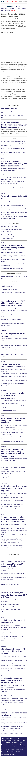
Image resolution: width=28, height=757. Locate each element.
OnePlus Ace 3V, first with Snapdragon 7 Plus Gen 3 (14, 660)
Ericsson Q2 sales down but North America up (13, 394)
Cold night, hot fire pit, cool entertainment (13, 621)
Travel (6, 8)
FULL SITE (19, 751)
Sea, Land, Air (12, 8)
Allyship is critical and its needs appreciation (12, 508)
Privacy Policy (19, 749)
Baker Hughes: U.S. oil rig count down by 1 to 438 (13, 205)
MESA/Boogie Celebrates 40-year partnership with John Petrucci (13, 651)
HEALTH (3, 675)
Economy (3, 6)
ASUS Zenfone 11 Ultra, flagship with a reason (12, 663)
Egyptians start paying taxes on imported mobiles (13, 234)
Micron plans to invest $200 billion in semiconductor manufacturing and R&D (13, 303)
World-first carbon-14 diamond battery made (12, 733)
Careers (23, 5)
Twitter (6, 751)
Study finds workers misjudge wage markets (12, 497)
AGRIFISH (3, 446)
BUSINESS (3, 193)
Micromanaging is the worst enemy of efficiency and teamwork (13, 420)
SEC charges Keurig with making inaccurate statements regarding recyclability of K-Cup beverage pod (14, 547)
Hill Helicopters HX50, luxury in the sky (10, 604)
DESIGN (3, 617)
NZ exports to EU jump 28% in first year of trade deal (14, 380)
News (2, 5)
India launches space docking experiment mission (13, 730)
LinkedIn (12, 751)
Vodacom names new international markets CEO (13, 343)
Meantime (7, 10)
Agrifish (18, 6)
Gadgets (24, 8)
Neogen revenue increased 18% (9, 108)
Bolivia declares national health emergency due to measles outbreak (11, 680)
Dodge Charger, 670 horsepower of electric (11, 612)
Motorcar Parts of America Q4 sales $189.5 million (13, 400)
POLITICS (3, 242)
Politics (12, 5)
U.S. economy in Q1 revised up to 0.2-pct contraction (14, 373)
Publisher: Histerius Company (8, 754)
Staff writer (4, 19)
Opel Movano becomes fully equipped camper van (13, 606)
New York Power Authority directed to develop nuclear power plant (13, 247)
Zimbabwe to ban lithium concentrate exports (12, 268)
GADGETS (3, 646)
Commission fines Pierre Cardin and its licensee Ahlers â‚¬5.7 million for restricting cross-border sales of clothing (14, 530)
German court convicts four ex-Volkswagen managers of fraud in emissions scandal (13, 519)
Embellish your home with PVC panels (10, 625)
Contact (12, 749)
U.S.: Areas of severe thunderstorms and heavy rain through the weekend (14, 125)
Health (2, 10)
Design (19, 8)
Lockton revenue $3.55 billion (8, 398)
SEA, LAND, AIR (5, 590)
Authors (15, 747)
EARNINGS (3, 390)
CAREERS (3, 330)
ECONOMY (3, 361)
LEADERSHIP (4, 483)
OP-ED (2, 415)
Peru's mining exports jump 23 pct (9, 226)
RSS (2, 751)
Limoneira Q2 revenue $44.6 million (9, 403)
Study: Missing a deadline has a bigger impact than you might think (14, 488)
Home (2, 738)
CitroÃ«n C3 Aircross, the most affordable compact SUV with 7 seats (14, 595)
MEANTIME (3, 709)
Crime (2, 8)
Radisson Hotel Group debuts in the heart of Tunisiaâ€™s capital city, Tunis (14, 564)
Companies (17, 5)
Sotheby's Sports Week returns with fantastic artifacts (14, 582)
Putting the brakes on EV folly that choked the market (14, 430)
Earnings (8, 6)
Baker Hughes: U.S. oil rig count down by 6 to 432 (13, 141)
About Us (6, 749)
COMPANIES (4, 298)
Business (6, 5)
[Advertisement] (12, 42)
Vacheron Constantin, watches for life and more (12, 636)
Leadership (24, 6)
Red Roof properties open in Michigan (10, 584)
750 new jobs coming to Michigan (9, 289)
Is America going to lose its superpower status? (12, 441)
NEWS (2, 158)
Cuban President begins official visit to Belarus (12, 252)
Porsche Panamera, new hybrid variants (11, 609)
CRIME (2, 514)
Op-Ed (13, 6)
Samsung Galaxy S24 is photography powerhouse (13, 665)
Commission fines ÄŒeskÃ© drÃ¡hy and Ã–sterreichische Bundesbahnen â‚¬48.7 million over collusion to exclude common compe (13, 541)
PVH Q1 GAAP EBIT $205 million (9, 410)
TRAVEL (3, 559)
